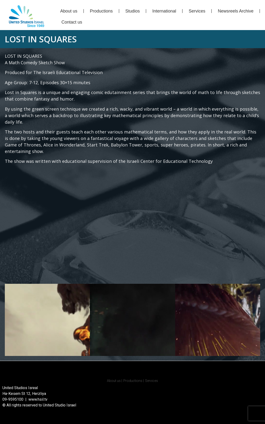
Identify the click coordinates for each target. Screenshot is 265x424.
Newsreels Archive (235, 11)
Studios (132, 11)
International (164, 11)
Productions (101, 11)
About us (68, 11)
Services (197, 11)
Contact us (71, 22)
